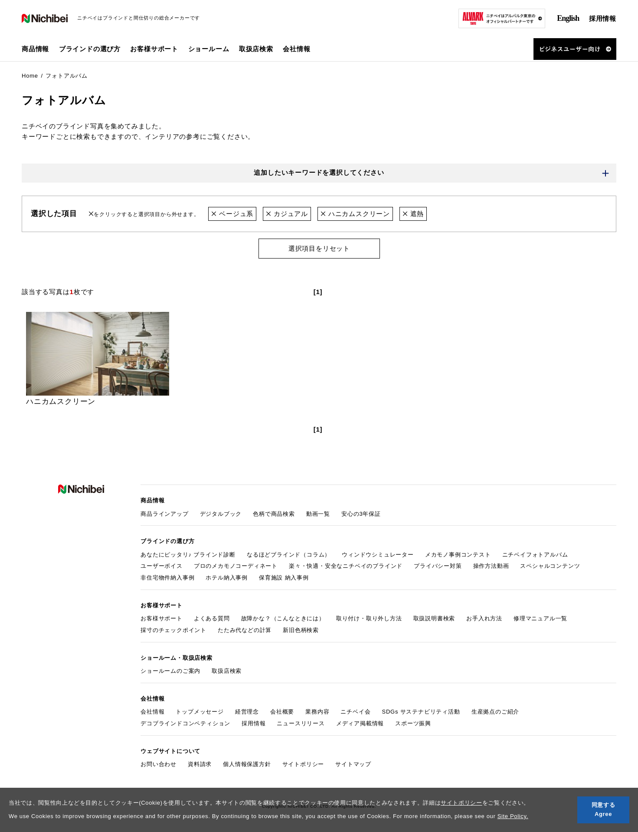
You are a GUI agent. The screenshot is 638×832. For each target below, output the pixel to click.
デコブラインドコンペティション (185, 723)
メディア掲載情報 (360, 723)
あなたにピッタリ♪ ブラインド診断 (188, 554)
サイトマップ (353, 764)
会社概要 (282, 712)
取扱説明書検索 (434, 619)
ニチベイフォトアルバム (535, 554)
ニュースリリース (300, 723)
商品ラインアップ (164, 514)
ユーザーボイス (162, 566)
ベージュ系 (232, 213)
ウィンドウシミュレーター (378, 554)
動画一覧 (318, 514)
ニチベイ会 (355, 712)
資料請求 (200, 764)
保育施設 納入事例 (284, 577)
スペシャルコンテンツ (550, 566)
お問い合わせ (159, 764)
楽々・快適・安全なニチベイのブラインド (345, 566)
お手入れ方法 (484, 619)
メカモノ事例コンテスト (458, 554)
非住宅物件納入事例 (167, 577)
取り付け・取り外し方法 (369, 619)
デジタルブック (221, 514)
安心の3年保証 (361, 514)
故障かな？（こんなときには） (283, 619)
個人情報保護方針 (247, 764)
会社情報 (152, 712)
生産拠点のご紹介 (495, 712)
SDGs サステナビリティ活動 (421, 712)
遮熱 (413, 213)
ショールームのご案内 (170, 671)
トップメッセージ (199, 712)
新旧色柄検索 (301, 630)
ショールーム (208, 48)
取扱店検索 (256, 48)
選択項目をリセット (319, 248)
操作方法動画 (491, 566)
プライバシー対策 (437, 566)
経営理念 (247, 712)
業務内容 (317, 712)
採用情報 (602, 18)
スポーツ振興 (413, 723)
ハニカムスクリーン (355, 213)
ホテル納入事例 (227, 577)
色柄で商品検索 (274, 514)
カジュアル (287, 213)
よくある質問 (212, 619)
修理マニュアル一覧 (540, 619)
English (568, 18)
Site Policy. (512, 816)
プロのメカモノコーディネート (236, 566)
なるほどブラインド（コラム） (288, 554)
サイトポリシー (461, 802)
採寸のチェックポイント (173, 630)
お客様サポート (162, 619)
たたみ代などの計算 (245, 630)
